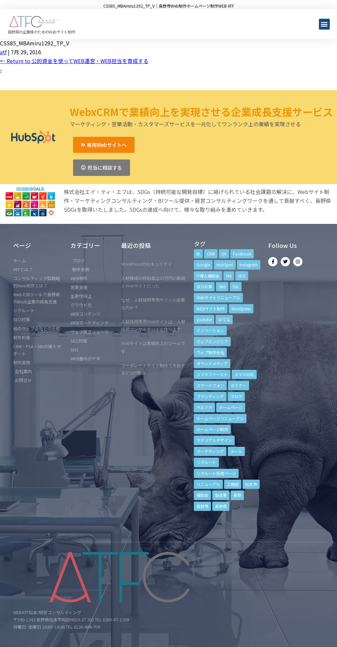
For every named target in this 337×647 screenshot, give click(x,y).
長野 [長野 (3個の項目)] (237, 495)
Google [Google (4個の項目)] (203, 264)
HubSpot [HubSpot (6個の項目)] (225, 264)
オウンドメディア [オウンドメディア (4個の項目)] (212, 363)
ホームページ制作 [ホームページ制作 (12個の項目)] (212, 429)
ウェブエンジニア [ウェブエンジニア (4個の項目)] (212, 341)
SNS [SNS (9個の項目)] (222, 286)
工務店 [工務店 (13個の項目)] (233, 484)
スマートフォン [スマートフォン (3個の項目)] (210, 385)
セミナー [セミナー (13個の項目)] (238, 385)
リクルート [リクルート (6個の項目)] (206, 462)
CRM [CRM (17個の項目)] (211, 253)
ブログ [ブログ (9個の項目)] (236, 396)
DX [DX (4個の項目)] (223, 253)
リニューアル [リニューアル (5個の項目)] (208, 484)
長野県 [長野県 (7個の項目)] (221, 506)
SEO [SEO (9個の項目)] (242, 275)
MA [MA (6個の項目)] (228, 275)
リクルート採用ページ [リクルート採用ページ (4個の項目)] (216, 473)
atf (3, 52)
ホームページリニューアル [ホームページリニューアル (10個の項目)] (220, 418)
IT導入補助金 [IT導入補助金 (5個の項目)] (208, 275)
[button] (324, 24)
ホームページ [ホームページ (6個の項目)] (231, 407)
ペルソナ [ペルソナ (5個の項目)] (204, 407)
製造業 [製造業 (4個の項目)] (221, 495)
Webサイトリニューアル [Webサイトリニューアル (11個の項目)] (218, 297)
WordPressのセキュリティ (146, 264)
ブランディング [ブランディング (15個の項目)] (210, 396)
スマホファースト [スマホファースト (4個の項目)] (212, 374)
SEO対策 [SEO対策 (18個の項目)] (204, 286)
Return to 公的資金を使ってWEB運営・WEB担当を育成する (74, 61)
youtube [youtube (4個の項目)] (204, 319)
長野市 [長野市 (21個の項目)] (202, 506)
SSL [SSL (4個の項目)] (235, 286)
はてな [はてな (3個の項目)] (224, 319)
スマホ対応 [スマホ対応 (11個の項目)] (244, 374)
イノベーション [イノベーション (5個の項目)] (210, 330)
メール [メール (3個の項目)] (236, 451)
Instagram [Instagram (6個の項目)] (249, 264)
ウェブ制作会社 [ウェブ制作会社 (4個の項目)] (210, 352)
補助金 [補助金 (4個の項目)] (202, 495)
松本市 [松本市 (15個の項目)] (251, 484)
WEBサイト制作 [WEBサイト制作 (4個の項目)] (210, 308)
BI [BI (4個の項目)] (198, 253)
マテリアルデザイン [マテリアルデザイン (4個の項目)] (214, 440)
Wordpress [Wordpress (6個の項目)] (241, 308)
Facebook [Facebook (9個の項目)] (242, 253)
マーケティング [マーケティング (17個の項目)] (210, 451)
